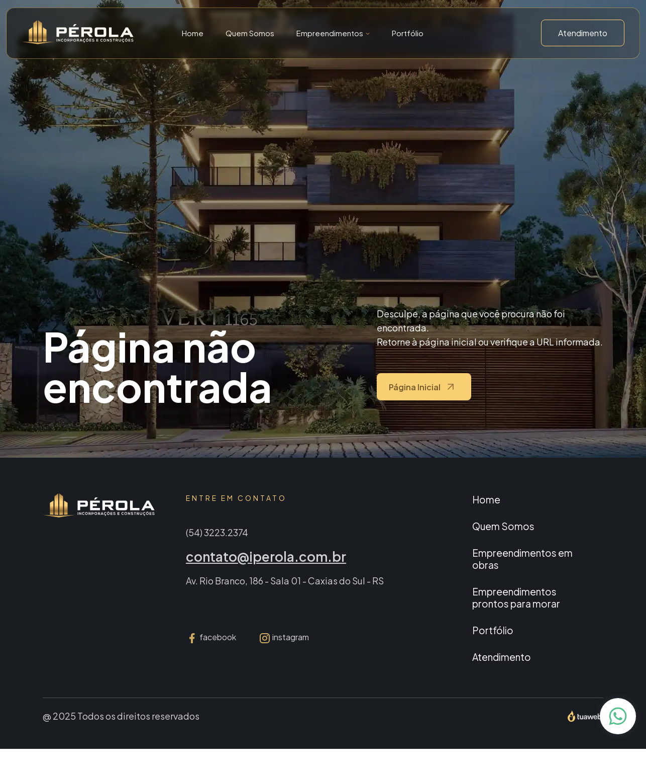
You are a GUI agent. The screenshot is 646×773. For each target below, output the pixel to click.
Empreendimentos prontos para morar (516, 597)
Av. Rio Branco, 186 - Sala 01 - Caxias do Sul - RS (285, 580)
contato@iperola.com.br (266, 556)
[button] (333, 33)
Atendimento (582, 33)
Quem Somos (250, 33)
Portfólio (407, 33)
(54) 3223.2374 (217, 532)
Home (192, 33)
